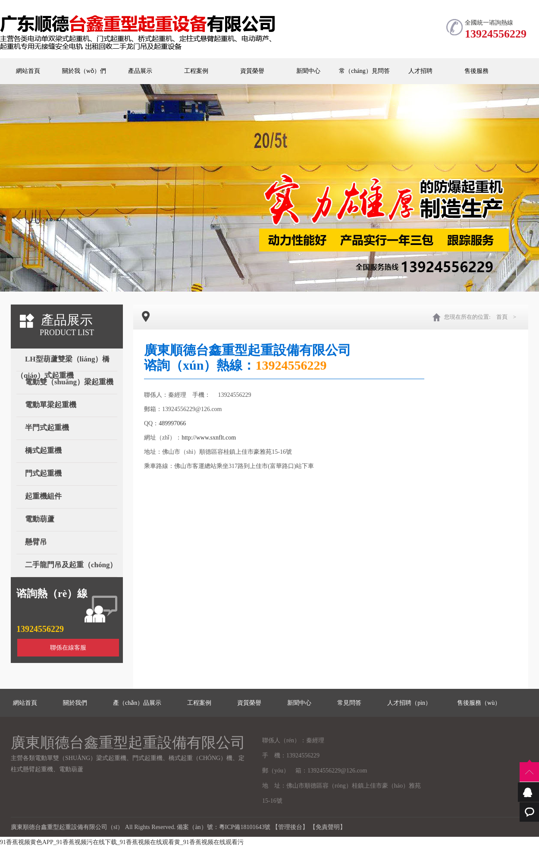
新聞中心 (308, 71)
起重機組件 (43, 496)
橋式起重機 (43, 450)
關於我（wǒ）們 (84, 71)
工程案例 (196, 71)
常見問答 (349, 703)
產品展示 (140, 71)
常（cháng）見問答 (364, 71)
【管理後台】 (290, 827)
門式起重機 (43, 473)
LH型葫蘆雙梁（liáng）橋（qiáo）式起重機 (63, 361)
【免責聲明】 (328, 827)
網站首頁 (28, 71)
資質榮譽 (252, 71)
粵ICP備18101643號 (245, 827)
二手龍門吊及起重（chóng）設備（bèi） (66, 567)
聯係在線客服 (68, 647)
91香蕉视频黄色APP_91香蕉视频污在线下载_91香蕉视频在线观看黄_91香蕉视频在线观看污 (122, 842)
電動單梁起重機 (50, 405)
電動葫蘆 (39, 519)
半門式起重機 (47, 428)
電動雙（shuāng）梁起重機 (69, 382)
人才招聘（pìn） (409, 703)
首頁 (502, 317)
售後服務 (476, 71)
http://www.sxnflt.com (209, 437)
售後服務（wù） (479, 703)
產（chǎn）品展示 (137, 703)
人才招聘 (420, 71)
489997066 (172, 423)
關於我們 (75, 703)
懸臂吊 (36, 542)
